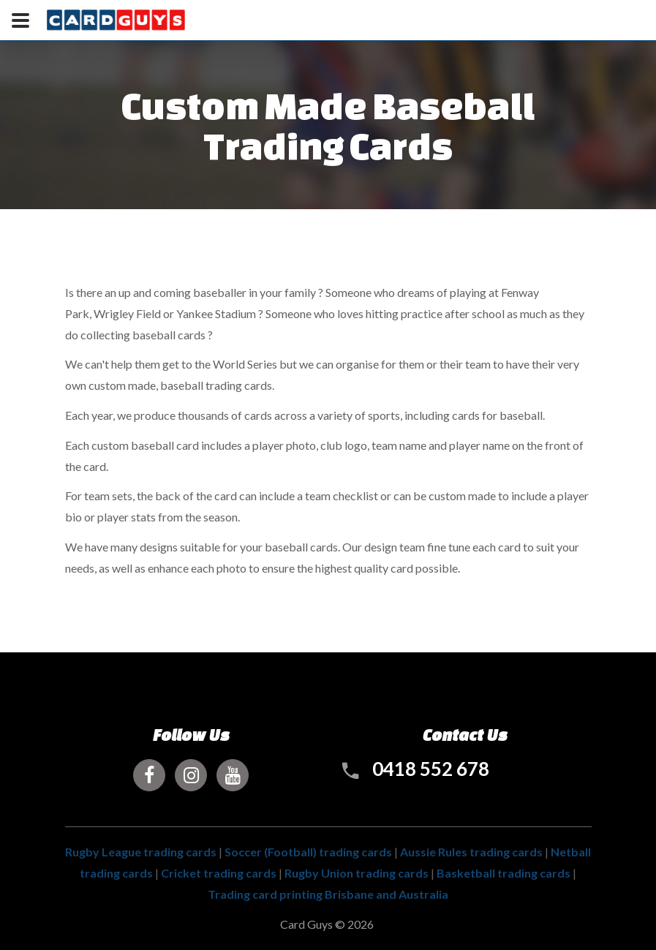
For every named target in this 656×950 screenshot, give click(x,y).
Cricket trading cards (218, 873)
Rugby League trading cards (140, 852)
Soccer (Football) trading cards (308, 852)
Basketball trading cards (503, 873)
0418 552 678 (430, 768)
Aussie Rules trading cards (471, 852)
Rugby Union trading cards (356, 873)
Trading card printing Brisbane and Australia (328, 894)
